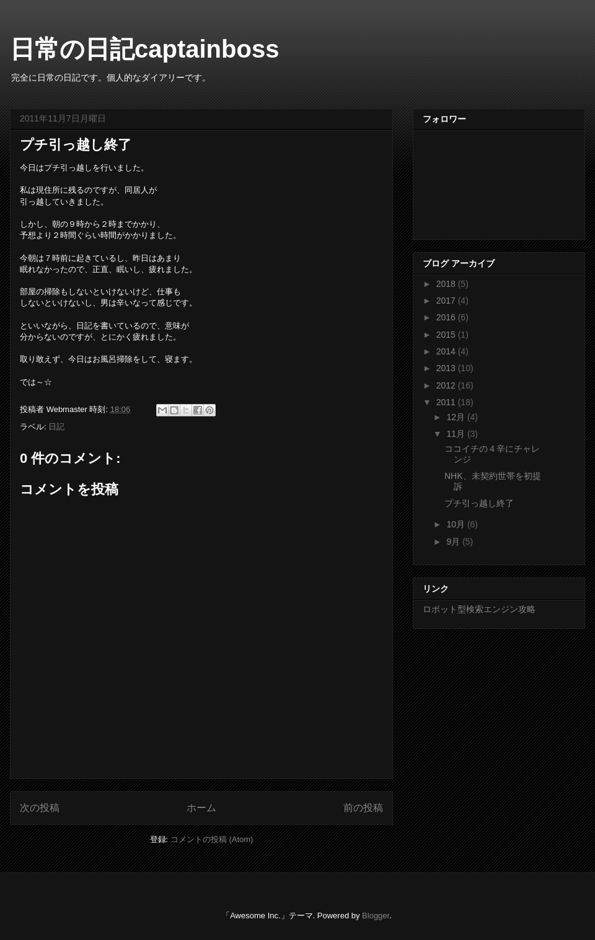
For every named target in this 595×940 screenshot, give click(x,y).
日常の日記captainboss (144, 49)
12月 (456, 417)
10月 (456, 524)
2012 (447, 385)
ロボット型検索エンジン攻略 (479, 609)
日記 (56, 426)
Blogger (375, 915)
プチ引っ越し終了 (479, 503)
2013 (447, 368)
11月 (456, 434)
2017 (447, 300)
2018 (447, 284)
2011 (447, 402)
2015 (447, 335)
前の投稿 (363, 807)
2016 (447, 317)
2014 (447, 351)
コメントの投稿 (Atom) (211, 839)
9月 (454, 542)
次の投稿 (40, 807)
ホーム (201, 807)
